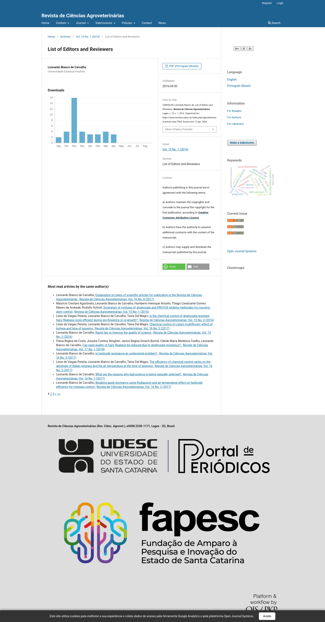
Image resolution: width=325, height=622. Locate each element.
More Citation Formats (179, 129)
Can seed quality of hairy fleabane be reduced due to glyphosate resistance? (131, 345)
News (162, 23)
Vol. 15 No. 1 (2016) (88, 36)
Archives (65, 36)
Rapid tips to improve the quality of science (124, 332)
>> (58, 394)
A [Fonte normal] (244, 48)
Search (274, 23)
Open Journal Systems (241, 251)
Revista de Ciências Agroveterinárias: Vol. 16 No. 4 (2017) (116, 299)
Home (45, 23)
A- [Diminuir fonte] (250, 48)
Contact (147, 23)
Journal (81, 23)
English (232, 79)
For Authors (234, 117)
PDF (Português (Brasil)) (183, 66)
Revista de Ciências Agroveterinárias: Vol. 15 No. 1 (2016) (111, 311)
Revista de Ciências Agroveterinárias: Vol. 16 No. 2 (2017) (134, 387)
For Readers (234, 110)
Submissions (104, 23)
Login (280, 3)
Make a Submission (242, 142)
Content (61, 23)
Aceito (267, 616)
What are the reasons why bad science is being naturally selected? (139, 374)
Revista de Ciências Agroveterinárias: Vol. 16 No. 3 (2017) (132, 328)
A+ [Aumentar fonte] (237, 48)
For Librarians (235, 123)
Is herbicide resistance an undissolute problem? (127, 353)
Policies (127, 23)
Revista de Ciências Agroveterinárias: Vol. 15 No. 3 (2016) (176, 320)
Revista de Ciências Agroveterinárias (83, 16)
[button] (173, 267)
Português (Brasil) (239, 85)
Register (267, 3)
